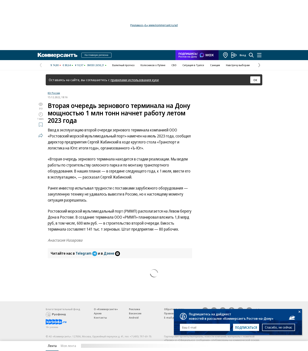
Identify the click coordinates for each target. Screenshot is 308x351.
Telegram (87, 253)
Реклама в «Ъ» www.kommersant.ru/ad (154, 25)
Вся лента (241, 346)
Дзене (112, 253)
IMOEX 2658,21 (95, 65)
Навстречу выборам (238, 65)
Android (134, 317)
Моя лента (68, 346)
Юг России (54, 93)
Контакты (100, 317)
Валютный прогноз (123, 65)
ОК (255, 80)
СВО (173, 65)
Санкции (215, 65)
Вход (243, 55)
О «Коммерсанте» (106, 309)
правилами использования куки (134, 80)
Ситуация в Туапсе (193, 65)
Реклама (134, 309)
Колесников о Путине (153, 65)
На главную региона (96, 55)
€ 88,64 (67, 65)
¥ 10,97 (79, 65)
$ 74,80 (55, 65)
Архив (97, 313)
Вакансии (135, 313)
